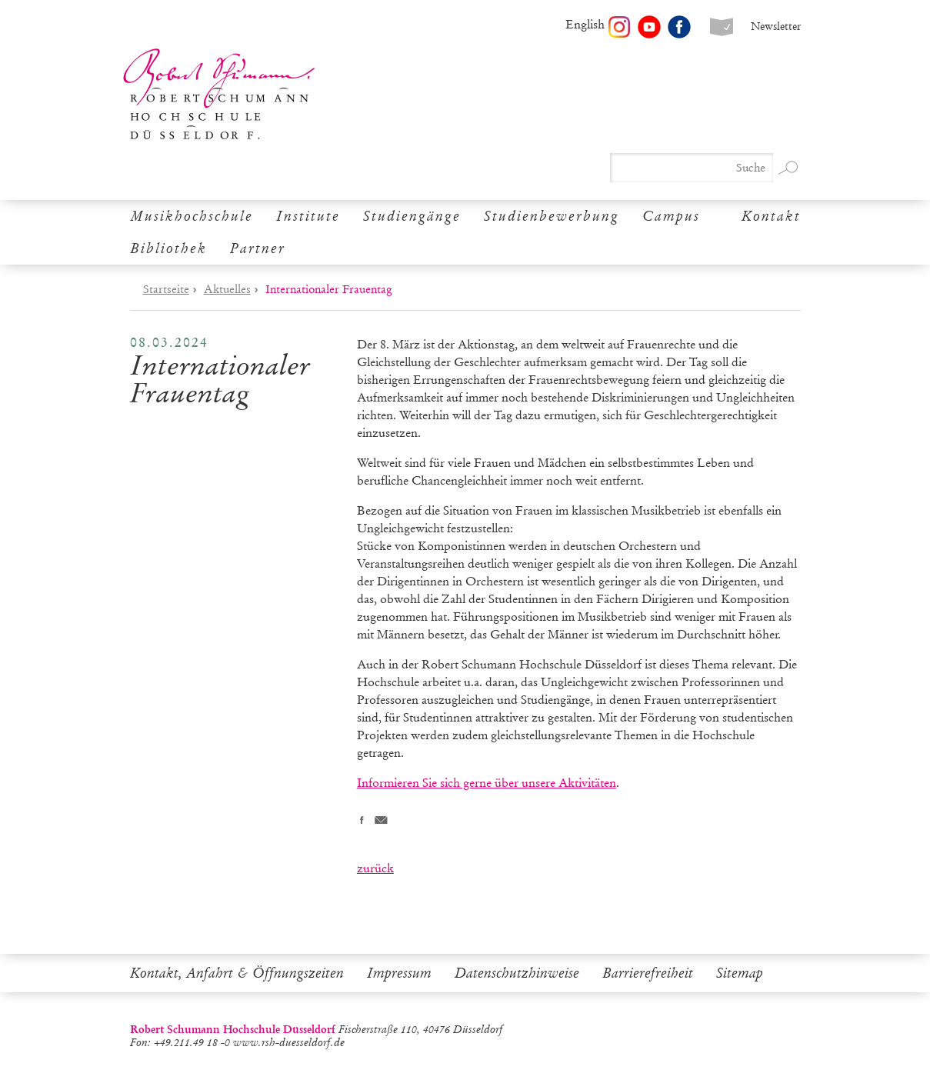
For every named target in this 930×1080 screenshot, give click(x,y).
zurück (375, 868)
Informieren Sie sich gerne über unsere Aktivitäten (486, 782)
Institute (308, 216)
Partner (257, 248)
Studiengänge (412, 216)
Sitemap (739, 973)
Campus (671, 216)
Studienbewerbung (551, 216)
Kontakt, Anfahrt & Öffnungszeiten (237, 973)
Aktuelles (227, 289)
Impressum (399, 973)
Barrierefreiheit (647, 973)
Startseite (166, 289)
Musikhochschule (191, 216)
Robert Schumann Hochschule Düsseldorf (219, 94)
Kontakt (771, 216)
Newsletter (776, 26)
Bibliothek (168, 248)
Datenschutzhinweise (517, 973)
